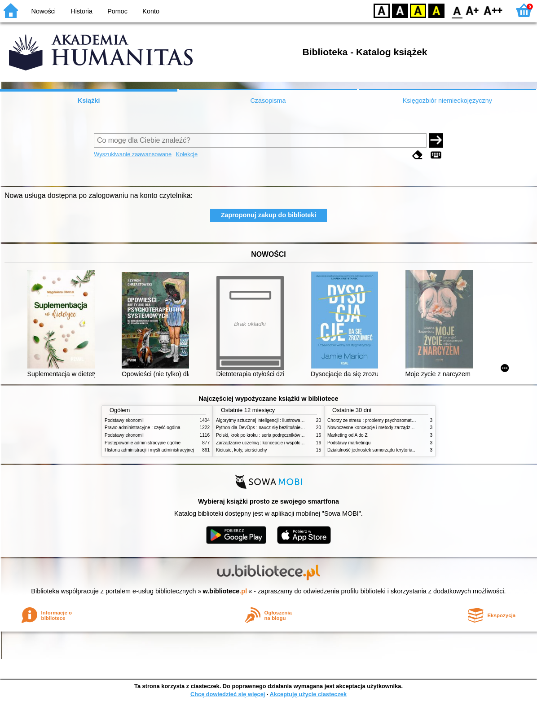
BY (436, 10)
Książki (89, 100)
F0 (457, 10)
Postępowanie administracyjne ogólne (142, 442)
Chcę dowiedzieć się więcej (227, 694)
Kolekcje (187, 154)
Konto (150, 11)
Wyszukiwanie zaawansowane (133, 154)
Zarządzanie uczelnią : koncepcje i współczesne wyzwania (274, 442)
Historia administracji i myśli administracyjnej (149, 450)
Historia (81, 11)
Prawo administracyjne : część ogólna (142, 427)
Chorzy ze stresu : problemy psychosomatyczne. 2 (377, 420)
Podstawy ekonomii (124, 420)
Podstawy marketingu (348, 442)
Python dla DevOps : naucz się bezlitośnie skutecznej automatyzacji (284, 427)
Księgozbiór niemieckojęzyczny (447, 100)
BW (400, 10)
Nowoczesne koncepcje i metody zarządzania (373, 427)
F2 (493, 10)
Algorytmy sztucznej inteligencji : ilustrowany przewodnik (272, 420)
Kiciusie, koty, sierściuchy (241, 450)
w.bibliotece (225, 591)
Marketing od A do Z (347, 435)
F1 (472, 10)
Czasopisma (268, 100)
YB (418, 10)
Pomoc (117, 11)
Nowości (43, 11)
